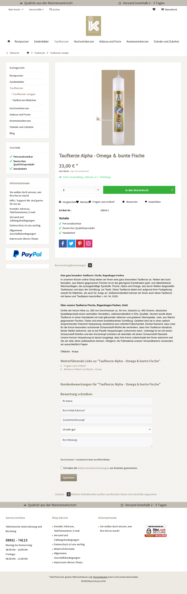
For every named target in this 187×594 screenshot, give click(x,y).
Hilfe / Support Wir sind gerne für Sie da (26, 202)
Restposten (16, 75)
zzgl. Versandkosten (79, 171)
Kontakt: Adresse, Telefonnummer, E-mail (22, 210)
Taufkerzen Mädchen (24, 100)
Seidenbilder (17, 82)
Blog (12, 133)
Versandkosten (100, 576)
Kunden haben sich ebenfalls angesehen (134, 494)
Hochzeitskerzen (19, 108)
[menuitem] (169, 9)
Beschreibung (63, 265)
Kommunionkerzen (20, 120)
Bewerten (130, 201)
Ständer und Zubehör (22, 127)
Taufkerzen (16, 88)
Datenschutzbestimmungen (93, 468)
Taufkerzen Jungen (23, 94)
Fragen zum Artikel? (102, 201)
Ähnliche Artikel (79, 494)
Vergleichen (67, 202)
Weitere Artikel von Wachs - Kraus (81, 369)
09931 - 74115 (16, 540)
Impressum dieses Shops (24, 238)
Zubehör (63, 494)
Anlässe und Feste (20, 114)
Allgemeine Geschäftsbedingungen (23, 232)
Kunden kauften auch (99, 494)
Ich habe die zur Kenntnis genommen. (101, 468)
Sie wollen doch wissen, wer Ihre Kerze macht (26, 193)
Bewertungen (81, 265)
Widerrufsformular (64, 549)
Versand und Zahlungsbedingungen (22, 218)
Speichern (69, 477)
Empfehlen (153, 201)
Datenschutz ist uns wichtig (25, 225)
